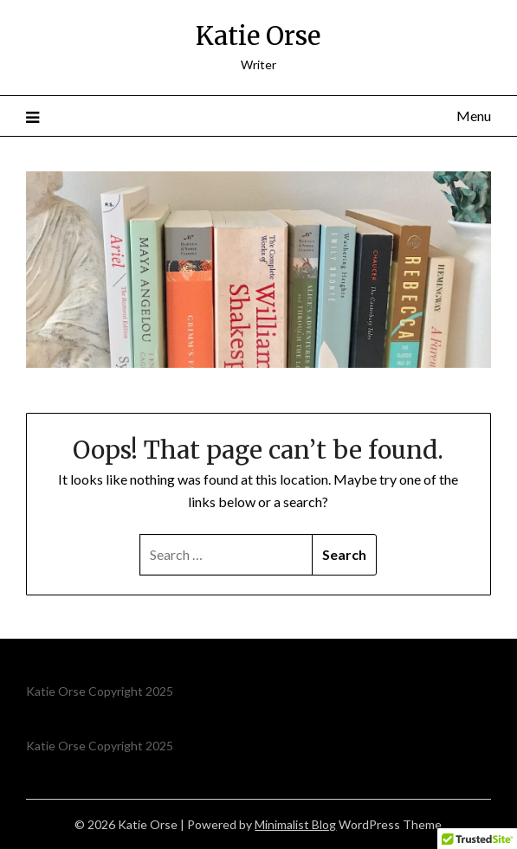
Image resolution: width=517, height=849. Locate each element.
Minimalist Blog (295, 824)
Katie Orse (258, 36)
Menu (473, 115)
